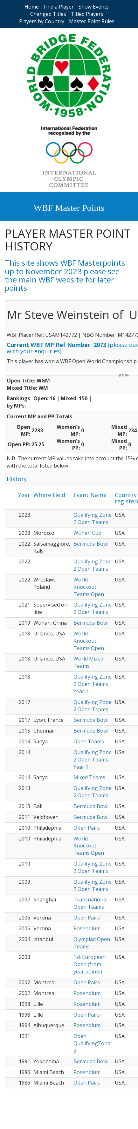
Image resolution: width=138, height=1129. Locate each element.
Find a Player (59, 6)
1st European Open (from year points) (89, 964)
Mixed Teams (89, 777)
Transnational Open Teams (90, 903)
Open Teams (88, 741)
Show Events (94, 6)
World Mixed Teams (88, 662)
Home (31, 6)
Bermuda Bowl (90, 543)
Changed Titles (48, 13)
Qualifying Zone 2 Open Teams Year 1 (92, 684)
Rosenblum (86, 928)
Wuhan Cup (87, 532)
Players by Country (41, 21)
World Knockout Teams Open (88, 587)
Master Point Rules (91, 21)
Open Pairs (86, 827)
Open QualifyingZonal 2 (92, 1043)
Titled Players (87, 13)
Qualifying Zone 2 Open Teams (92, 518)
